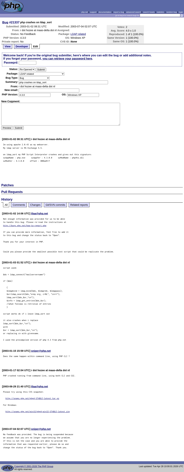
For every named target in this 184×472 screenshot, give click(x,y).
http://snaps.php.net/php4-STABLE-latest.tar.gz (32, 398)
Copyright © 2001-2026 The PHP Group (33, 466)
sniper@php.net (41, 350)
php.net (84, 12)
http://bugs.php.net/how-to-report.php (24, 225)
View (8, 46)
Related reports (79, 204)
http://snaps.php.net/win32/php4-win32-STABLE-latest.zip (37, 411)
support (93, 12)
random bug (171, 12)
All (6, 204)
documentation (105, 12)
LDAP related (78, 34)
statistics (160, 12)
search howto (149, 12)
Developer (22, 46)
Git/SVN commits (55, 204)
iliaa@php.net (39, 213)
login (181, 12)
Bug (5, 22)
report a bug (119, 12)
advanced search (133, 12)
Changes (35, 204)
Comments (19, 204)
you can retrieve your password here (67, 58)
